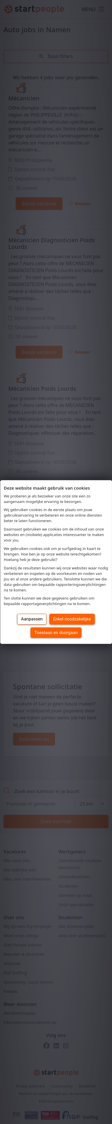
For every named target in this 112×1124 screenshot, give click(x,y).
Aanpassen (32, 619)
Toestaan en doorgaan (56, 632)
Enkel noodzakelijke (72, 619)
